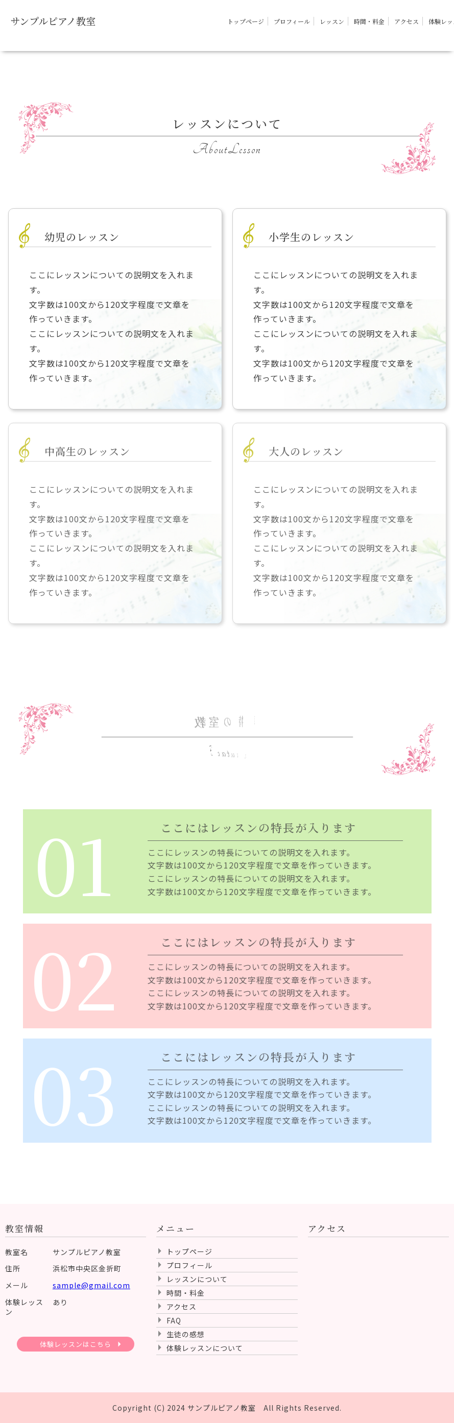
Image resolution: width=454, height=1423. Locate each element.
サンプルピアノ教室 (52, 21)
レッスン (332, 21)
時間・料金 (369, 21)
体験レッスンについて (204, 1348)
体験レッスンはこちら (75, 1344)
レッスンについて (197, 1279)
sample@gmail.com (91, 1285)
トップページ (245, 21)
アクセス (406, 21)
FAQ (173, 1320)
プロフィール (292, 21)
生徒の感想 (185, 1334)
